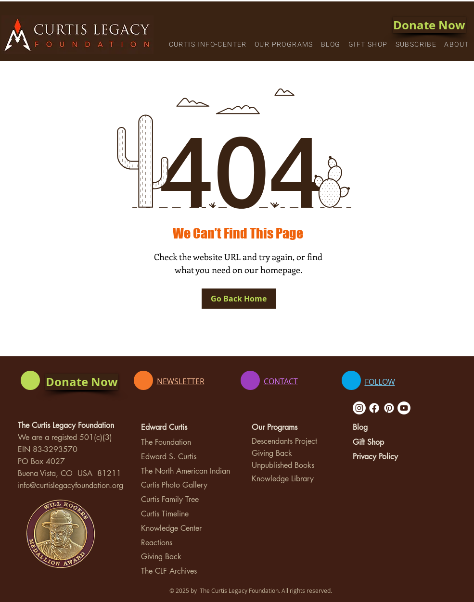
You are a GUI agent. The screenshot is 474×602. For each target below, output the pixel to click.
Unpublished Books (283, 465)
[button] (208, 45)
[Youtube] (403, 407)
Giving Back (161, 557)
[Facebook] (374, 407)
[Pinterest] (389, 407)
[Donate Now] (429, 25)
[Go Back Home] (239, 298)
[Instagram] (359, 407)
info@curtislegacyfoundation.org (70, 485)
